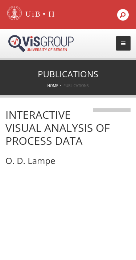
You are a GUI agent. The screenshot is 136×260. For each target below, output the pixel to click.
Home (53, 85)
